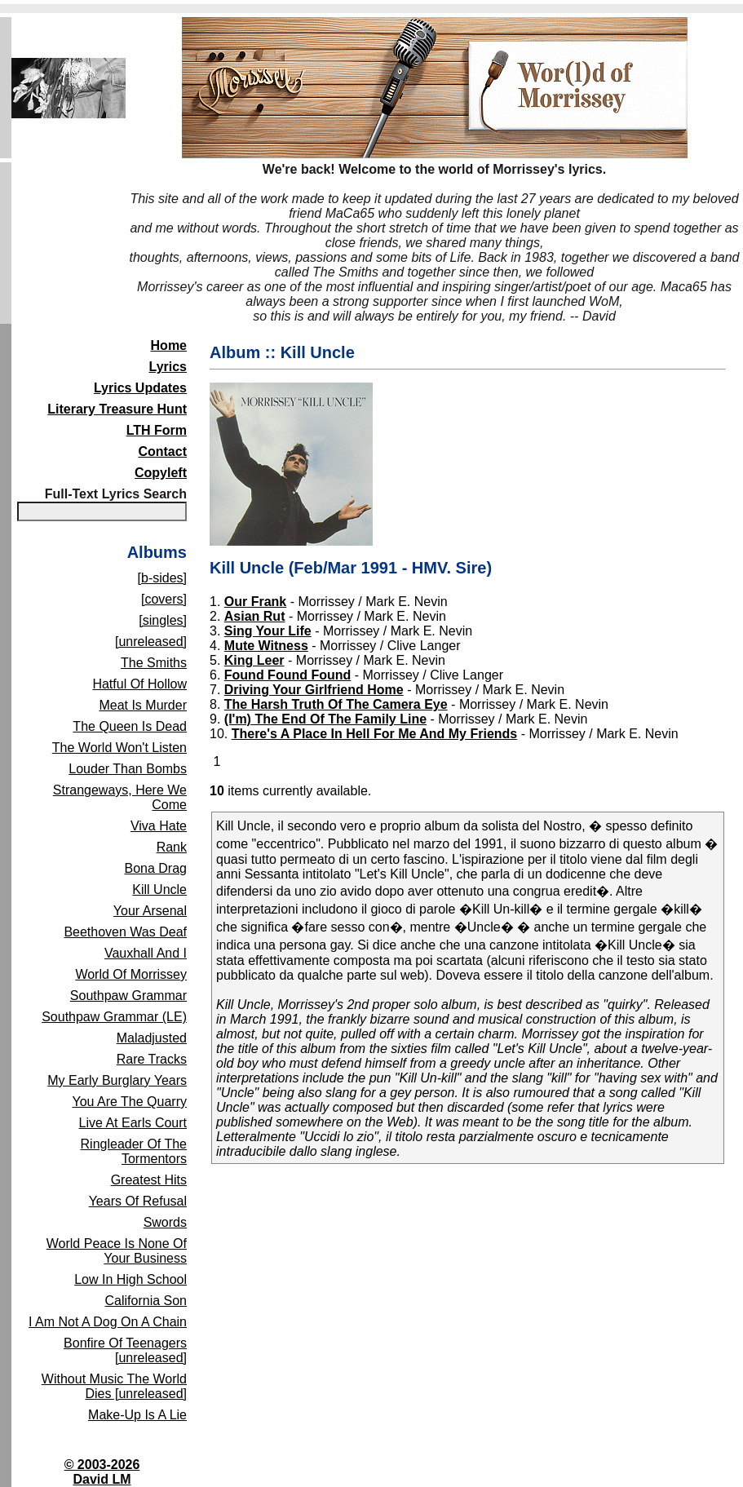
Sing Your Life (268, 631)
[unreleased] (151, 641)
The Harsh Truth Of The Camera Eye (336, 704)
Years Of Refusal (138, 1201)
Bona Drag (156, 868)
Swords (165, 1222)
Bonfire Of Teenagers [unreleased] (125, 1350)
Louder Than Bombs (128, 769)
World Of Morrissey (131, 974)
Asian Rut (254, 616)
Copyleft (161, 473)
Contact (162, 451)
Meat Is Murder (143, 705)
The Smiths (154, 663)
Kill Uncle (159, 889)
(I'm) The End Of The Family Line (325, 719)
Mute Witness (266, 646)
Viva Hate (158, 826)
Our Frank (255, 602)
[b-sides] (162, 578)
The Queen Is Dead (130, 726)
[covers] (164, 599)
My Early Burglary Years (117, 1080)
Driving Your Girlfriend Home (314, 690)
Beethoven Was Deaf (125, 932)
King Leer (254, 660)
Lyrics (167, 367)
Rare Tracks (152, 1059)
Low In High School (130, 1279)
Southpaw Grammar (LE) (114, 1017)
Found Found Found (288, 675)
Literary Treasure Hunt (117, 409)
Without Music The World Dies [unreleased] (114, 1386)
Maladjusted (152, 1038)
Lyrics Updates (140, 388)
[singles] (163, 620)
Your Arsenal (150, 911)
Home (169, 345)
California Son (146, 1301)
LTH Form (156, 430)
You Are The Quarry (129, 1102)
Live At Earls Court (133, 1123)
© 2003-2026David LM (102, 1472)
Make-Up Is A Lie (137, 1415)
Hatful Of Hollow (139, 684)
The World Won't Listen (119, 748)
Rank (172, 847)
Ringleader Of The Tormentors (134, 1151)
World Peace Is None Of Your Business (116, 1251)
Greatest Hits (149, 1180)
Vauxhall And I (145, 953)
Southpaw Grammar (128, 995)
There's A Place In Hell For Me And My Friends (375, 734)
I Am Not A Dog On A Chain (108, 1322)
